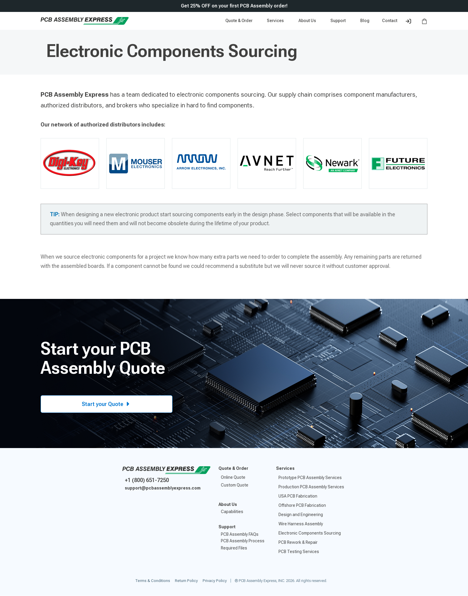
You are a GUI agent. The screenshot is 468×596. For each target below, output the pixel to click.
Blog (365, 20)
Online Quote (233, 477)
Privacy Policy (215, 581)
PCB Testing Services (298, 551)
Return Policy (186, 581)
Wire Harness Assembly (300, 523)
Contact (389, 20)
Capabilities (232, 511)
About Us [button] (307, 20)
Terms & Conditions (152, 581)
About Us (227, 504)
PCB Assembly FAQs (239, 534)
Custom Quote (234, 485)
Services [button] (276, 20)
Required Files (234, 548)
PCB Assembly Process (242, 540)
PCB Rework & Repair (298, 542)
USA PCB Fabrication (297, 496)
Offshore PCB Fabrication (302, 505)
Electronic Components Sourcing (309, 533)
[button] (339, 20)
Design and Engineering (300, 514)
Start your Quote (106, 404)
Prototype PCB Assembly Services (310, 477)
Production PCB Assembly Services (311, 486)
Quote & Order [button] (239, 20)
